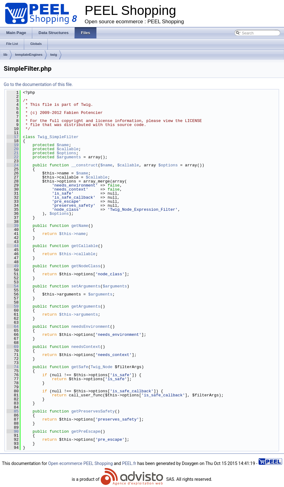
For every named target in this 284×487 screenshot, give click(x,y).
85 (13, 411)
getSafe (79, 367)
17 (13, 137)
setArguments (85, 286)
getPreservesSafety (93, 411)
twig (53, 54)
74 (13, 367)
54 (13, 286)
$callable (67, 149)
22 (13, 157)
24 (13, 165)
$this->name (72, 234)
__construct (84, 165)
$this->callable (77, 254)
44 (13, 246)
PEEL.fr (129, 463)
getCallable (84, 246)
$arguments (69, 157)
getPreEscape (85, 431)
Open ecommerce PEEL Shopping (80, 463)
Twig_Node (101, 367)
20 (13, 149)
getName (79, 225)
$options (66, 153)
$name (63, 145)
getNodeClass (85, 266)
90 (13, 431)
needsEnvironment (90, 326)
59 (13, 306)
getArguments (85, 306)
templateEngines (28, 54)
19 (13, 145)
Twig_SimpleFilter (58, 137)
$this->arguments (78, 314)
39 (13, 225)
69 (13, 346)
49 (13, 266)
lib (5, 54)
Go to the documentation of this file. (38, 84)
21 (13, 153)
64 (13, 326)
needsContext (85, 346)
